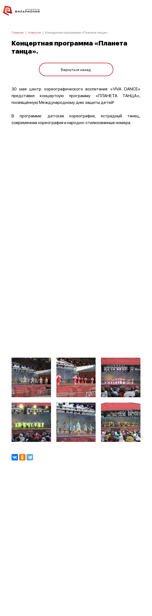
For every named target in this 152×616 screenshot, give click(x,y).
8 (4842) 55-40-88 (76, 591)
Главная (18, 32)
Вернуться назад (76, 69)
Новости (34, 32)
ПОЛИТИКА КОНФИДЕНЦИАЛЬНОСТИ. (76, 540)
